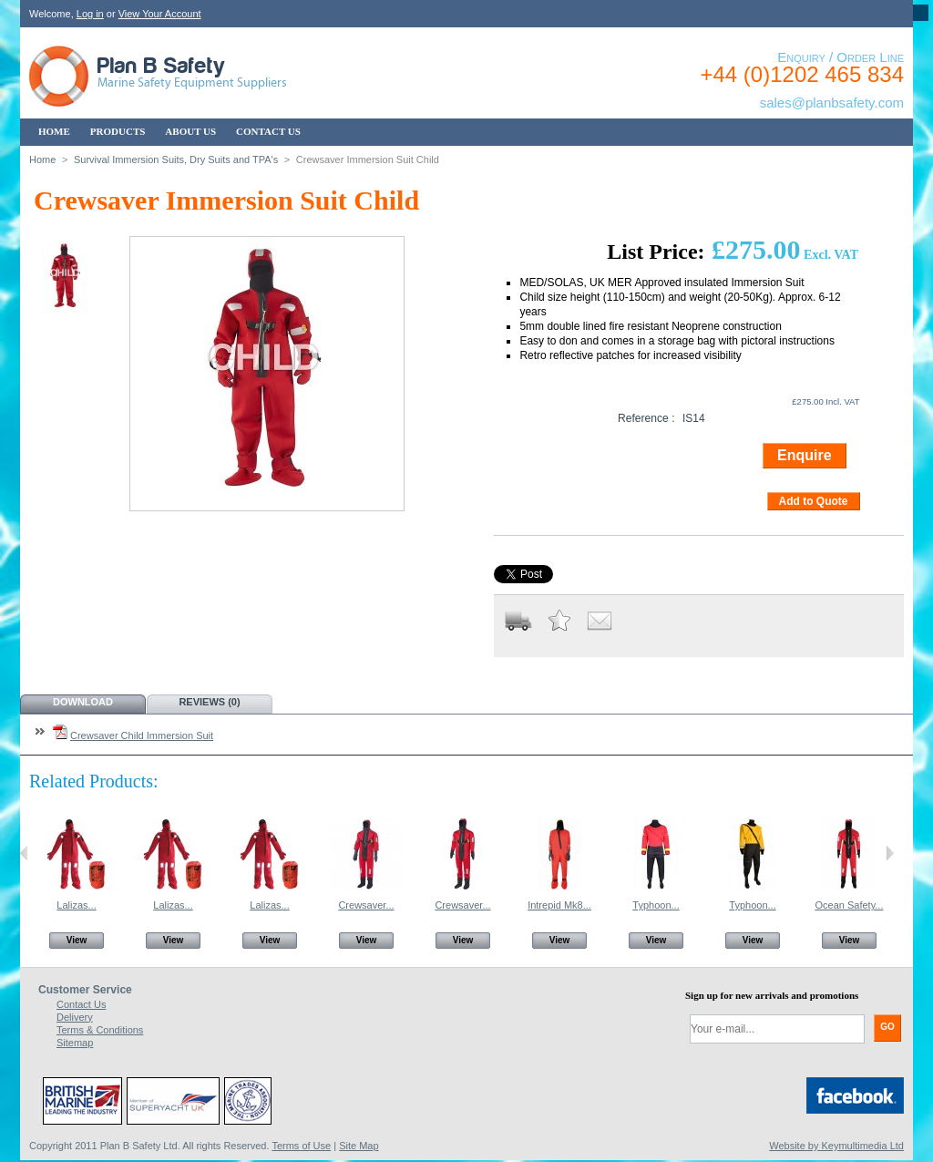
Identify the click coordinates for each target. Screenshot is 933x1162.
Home (42, 159)
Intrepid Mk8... (559, 905)
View (77, 940)
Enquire (804, 455)
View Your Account (159, 13)
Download (83, 701)
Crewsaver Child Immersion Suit (141, 735)
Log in (90, 13)
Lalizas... (76, 905)
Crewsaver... (366, 905)
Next (890, 853)
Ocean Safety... (849, 905)
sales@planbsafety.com (832, 102)
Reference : (646, 418)
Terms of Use (301, 1145)
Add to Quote (813, 501)
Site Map (358, 1145)
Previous (24, 853)
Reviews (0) (209, 701)
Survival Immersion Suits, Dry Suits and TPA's (176, 159)
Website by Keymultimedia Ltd (836, 1145)
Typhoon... (655, 905)
